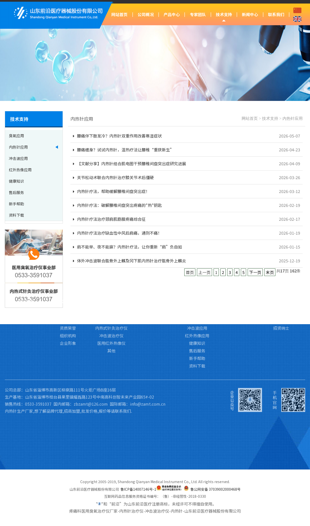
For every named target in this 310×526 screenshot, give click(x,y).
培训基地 (155, 292)
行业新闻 (239, 292)
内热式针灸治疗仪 (111, 300)
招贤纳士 (281, 300)
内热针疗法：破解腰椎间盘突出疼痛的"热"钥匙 (117, 205)
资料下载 (197, 338)
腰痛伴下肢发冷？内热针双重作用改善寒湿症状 (117, 136)
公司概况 (146, 14)
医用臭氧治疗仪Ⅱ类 (111, 292)
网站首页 (119, 14)
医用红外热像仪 (111, 315)
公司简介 (68, 285)
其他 (111, 323)
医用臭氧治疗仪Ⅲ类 (111, 285)
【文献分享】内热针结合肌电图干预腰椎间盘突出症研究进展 (129, 163)
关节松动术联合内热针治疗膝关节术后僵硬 (113, 177)
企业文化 (68, 292)
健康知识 (197, 315)
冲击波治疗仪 (111, 307)
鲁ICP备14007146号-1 (138, 489)
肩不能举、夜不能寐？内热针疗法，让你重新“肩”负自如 (127, 247)
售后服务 (197, 323)
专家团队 (198, 14)
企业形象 (68, 315)
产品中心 (172, 14)
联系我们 (276, 14)
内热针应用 (292, 118)
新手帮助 (197, 330)
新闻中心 (250, 14)
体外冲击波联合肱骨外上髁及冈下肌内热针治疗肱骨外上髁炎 (129, 261)
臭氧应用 (197, 285)
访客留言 (281, 292)
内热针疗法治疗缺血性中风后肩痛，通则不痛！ (117, 233)
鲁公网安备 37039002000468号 (215, 489)
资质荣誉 (68, 300)
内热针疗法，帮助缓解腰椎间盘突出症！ (111, 191)
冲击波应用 (197, 300)
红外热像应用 (197, 307)
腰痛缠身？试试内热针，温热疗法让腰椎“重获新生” (123, 150)
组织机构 (68, 307)
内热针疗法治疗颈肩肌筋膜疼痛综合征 (109, 219)
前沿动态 (239, 285)
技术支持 (224, 14)
